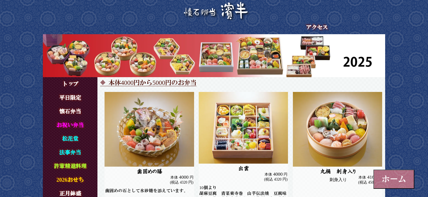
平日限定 (70, 97)
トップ (70, 84)
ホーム (394, 179)
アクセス (317, 27)
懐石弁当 (70, 111)
